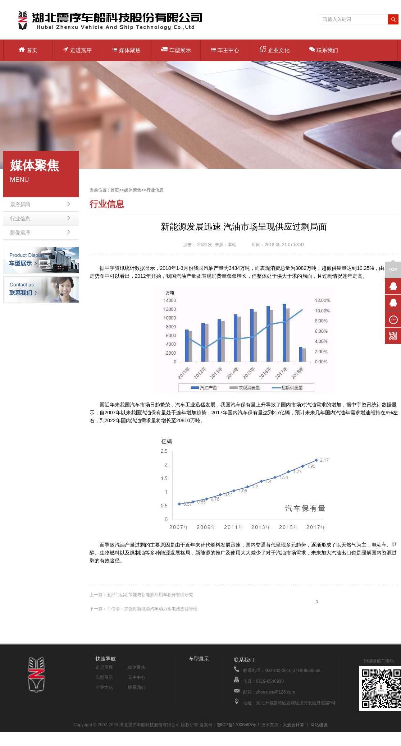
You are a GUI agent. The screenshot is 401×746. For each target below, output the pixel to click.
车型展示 (176, 49)
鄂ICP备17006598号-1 (238, 724)
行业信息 (20, 218)
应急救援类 (200, 667)
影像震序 (20, 232)
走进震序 (77, 49)
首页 (28, 50)
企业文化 (275, 49)
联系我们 (323, 49)
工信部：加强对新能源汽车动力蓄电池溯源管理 (152, 608)
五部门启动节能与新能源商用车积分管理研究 (150, 594)
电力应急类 (200, 697)
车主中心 (225, 50)
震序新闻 (20, 204)
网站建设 (319, 724)
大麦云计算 (293, 724)
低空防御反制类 (202, 688)
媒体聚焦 (127, 50)
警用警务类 (200, 707)
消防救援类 (200, 677)
